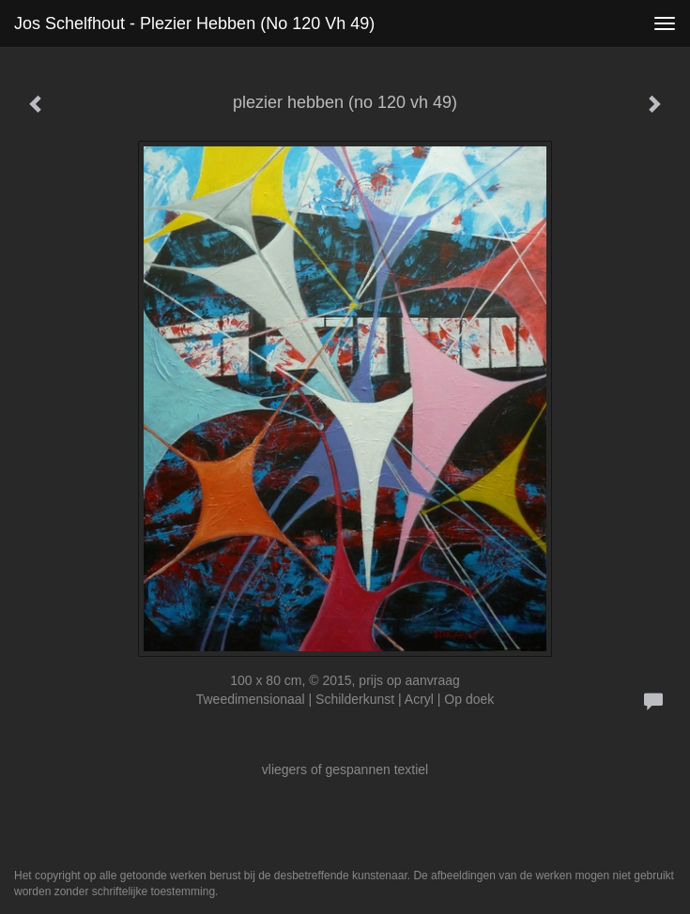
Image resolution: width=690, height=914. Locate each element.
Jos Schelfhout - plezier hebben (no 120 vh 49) (194, 23)
